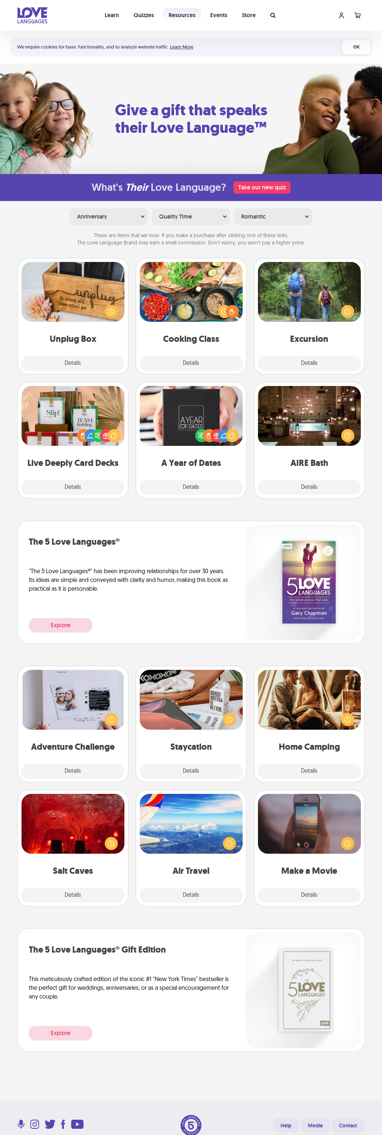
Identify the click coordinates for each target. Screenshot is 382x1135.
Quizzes (144, 15)
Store (249, 15)
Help (286, 1125)
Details (73, 363)
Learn (112, 15)
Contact (348, 1125)
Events (218, 15)
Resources (182, 15)
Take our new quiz (262, 187)
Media (315, 1125)
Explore (60, 625)
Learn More (181, 47)
